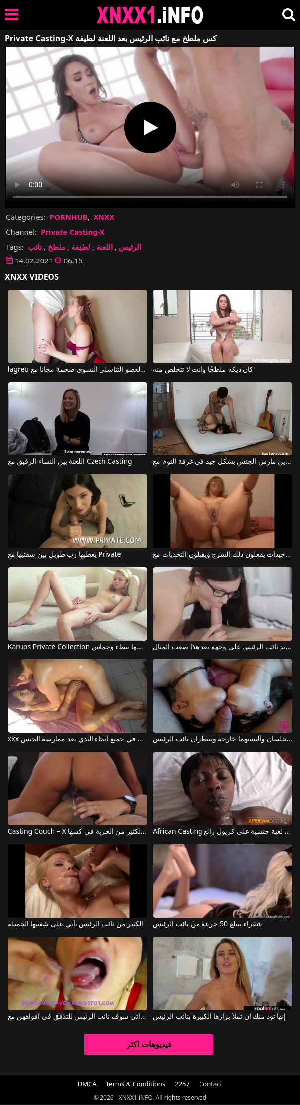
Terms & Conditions (135, 1083)
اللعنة (104, 247)
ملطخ (56, 247)
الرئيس (130, 247)
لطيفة (80, 247)
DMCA (87, 1083)
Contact (210, 1083)
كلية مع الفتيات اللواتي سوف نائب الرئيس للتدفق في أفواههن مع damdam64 (77, 1017)
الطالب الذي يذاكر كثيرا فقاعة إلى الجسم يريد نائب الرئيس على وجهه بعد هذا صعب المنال (222, 647)
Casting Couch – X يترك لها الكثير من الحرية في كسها (77, 832)
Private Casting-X (73, 232)
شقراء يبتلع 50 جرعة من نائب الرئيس (207, 924)
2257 (182, 1083)
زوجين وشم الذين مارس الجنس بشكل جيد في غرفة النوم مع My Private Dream (222, 462)
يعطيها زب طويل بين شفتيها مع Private (64, 555)
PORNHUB (69, 217)
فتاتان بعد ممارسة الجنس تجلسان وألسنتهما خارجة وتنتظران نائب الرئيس (222, 739)
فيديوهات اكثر (149, 1044)
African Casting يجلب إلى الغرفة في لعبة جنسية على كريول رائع (222, 832)
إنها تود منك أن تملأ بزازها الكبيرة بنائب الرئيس (219, 1017)
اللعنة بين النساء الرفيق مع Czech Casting (70, 462)
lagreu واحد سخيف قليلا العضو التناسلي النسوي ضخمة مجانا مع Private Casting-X (77, 370)
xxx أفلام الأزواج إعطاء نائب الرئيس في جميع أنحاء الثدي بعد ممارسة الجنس (77, 739)
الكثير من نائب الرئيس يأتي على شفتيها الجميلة (75, 924)
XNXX (104, 217)
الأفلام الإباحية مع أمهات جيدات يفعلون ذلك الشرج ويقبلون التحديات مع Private (222, 555)
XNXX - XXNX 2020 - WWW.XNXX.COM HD (150, 15)
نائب (35, 247)
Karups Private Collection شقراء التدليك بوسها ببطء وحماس (77, 647)
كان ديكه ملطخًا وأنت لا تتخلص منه (203, 370)
